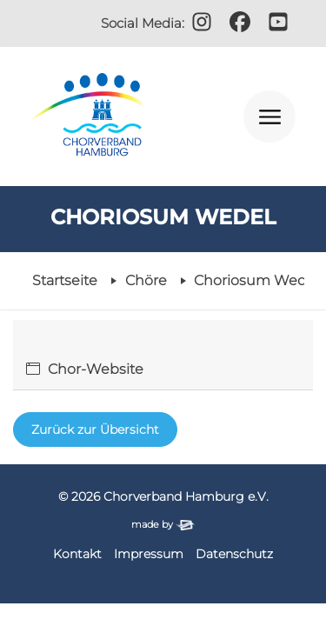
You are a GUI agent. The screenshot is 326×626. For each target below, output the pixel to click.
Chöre (146, 280)
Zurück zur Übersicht (95, 429)
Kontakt (77, 554)
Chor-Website (95, 369)
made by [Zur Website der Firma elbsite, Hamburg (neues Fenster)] (162, 524)
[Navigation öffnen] (269, 116)
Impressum (148, 554)
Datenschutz (234, 554)
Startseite (64, 280)
